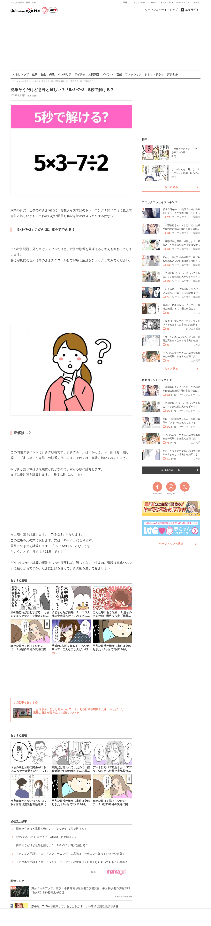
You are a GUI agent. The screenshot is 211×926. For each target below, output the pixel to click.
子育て (126, 2)
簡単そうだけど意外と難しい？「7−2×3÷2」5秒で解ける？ (52, 845)
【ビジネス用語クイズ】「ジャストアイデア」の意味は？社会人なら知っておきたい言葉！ (72, 862)
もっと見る (171, 187)
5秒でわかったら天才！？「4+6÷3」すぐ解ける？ (46, 836)
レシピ (143, 2)
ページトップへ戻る (171, 543)
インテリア (64, 74)
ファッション (133, 74)
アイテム (79, 74)
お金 (43, 74)
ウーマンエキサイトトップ (161, 9)
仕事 (34, 74)
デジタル (172, 74)
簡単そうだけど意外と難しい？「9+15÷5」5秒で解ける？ (51, 828)
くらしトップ (20, 74)
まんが (163, 2)
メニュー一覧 (193, 2)
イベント (107, 74)
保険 (52, 74)
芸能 (119, 74)
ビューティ (153, 2)
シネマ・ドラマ (154, 74)
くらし (134, 2)
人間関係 (93, 74)
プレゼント (180, 2)
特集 (144, 139)
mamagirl (31, 95)
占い (171, 2)
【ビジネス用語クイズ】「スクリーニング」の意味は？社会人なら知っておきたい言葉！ (70, 853)
